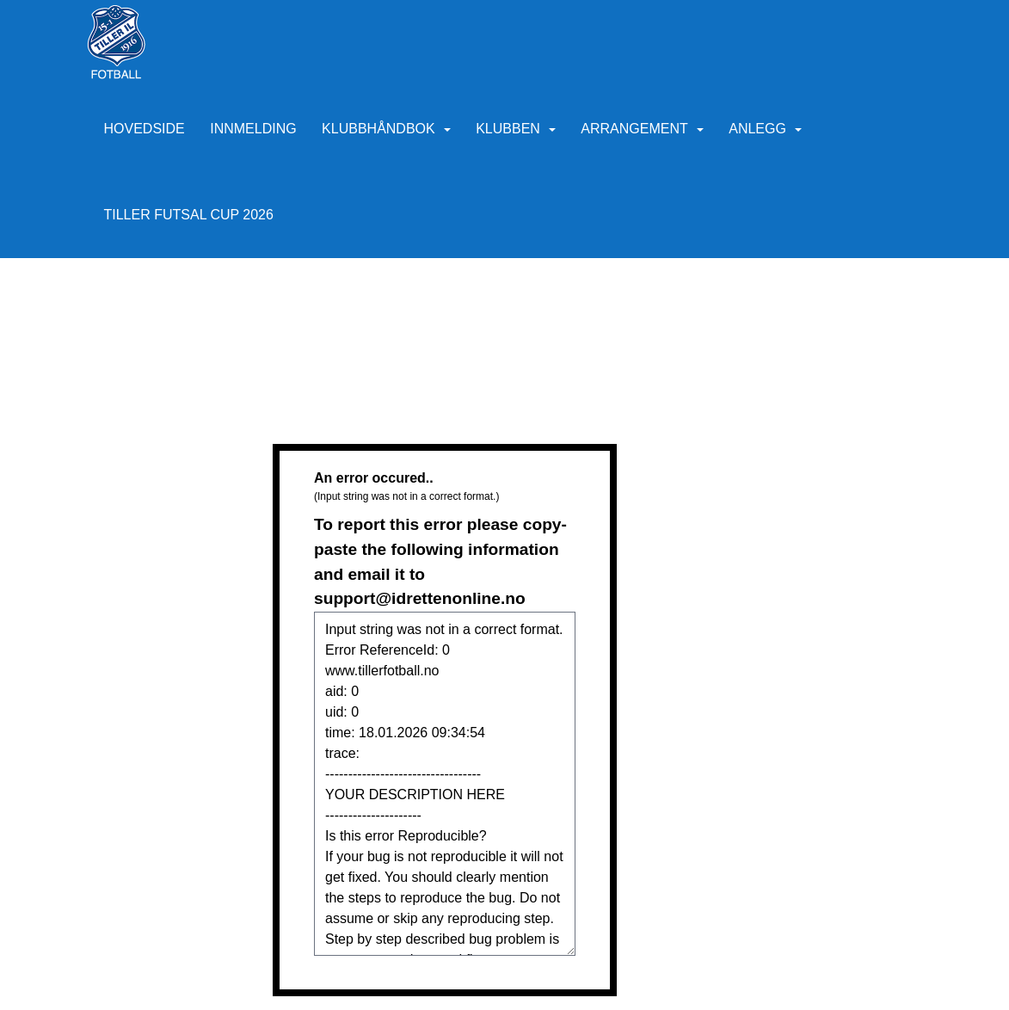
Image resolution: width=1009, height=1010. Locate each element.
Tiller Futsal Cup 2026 (189, 214)
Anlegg (765, 128)
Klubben (516, 128)
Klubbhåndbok (386, 128)
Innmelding (253, 128)
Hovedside (144, 128)
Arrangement (642, 128)
